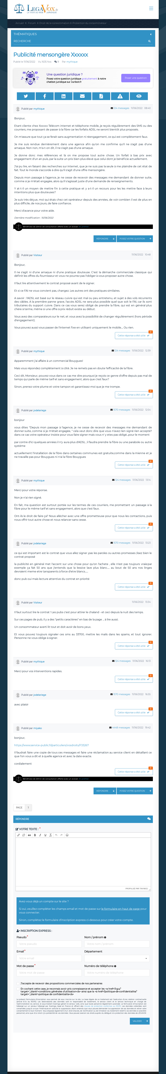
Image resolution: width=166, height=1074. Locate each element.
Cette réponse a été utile (135, 334)
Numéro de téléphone (100, 966)
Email (20, 951)
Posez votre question (136, 238)
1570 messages (121, 409)
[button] (18, 835)
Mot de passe (25, 966)
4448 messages (121, 727)
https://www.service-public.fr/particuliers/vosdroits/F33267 (51, 745)
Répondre (106, 238)
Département (93, 951)
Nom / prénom (95, 937)
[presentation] (18, 835)
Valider (141, 1021)
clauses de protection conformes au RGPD (102, 1006)
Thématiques (83, 34)
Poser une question (136, 77)
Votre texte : (27, 829)
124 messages (121, 108)
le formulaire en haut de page (120, 908)
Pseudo (21, 937)
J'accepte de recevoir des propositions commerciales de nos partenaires (61, 983)
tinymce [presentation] (144, 889)
